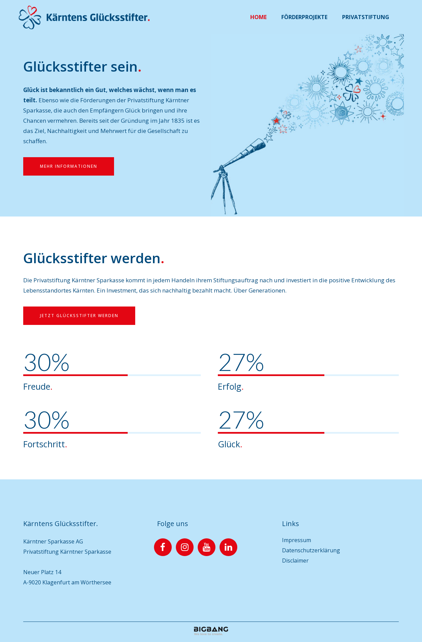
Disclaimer (295, 560)
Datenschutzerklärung (311, 550)
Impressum (296, 540)
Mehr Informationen (68, 166)
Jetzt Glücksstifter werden (79, 315)
